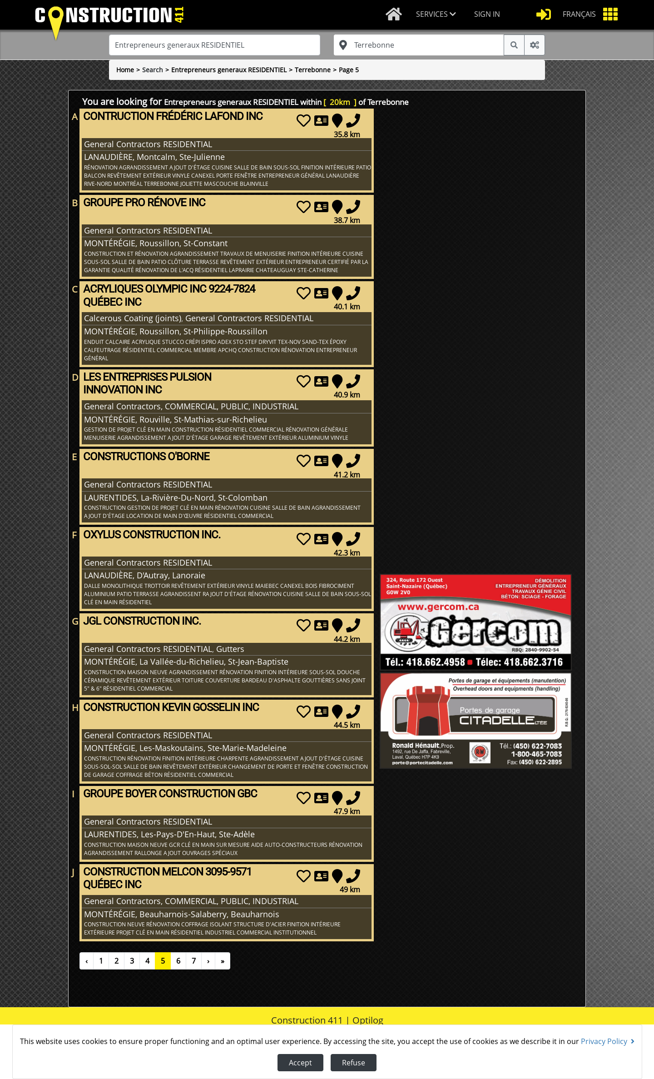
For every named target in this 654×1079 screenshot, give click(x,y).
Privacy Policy (607, 1041)
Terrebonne (313, 69)
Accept (300, 1063)
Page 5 (349, 69)
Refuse (353, 1063)
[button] (438, 15)
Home (125, 69)
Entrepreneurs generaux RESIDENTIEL (229, 69)
